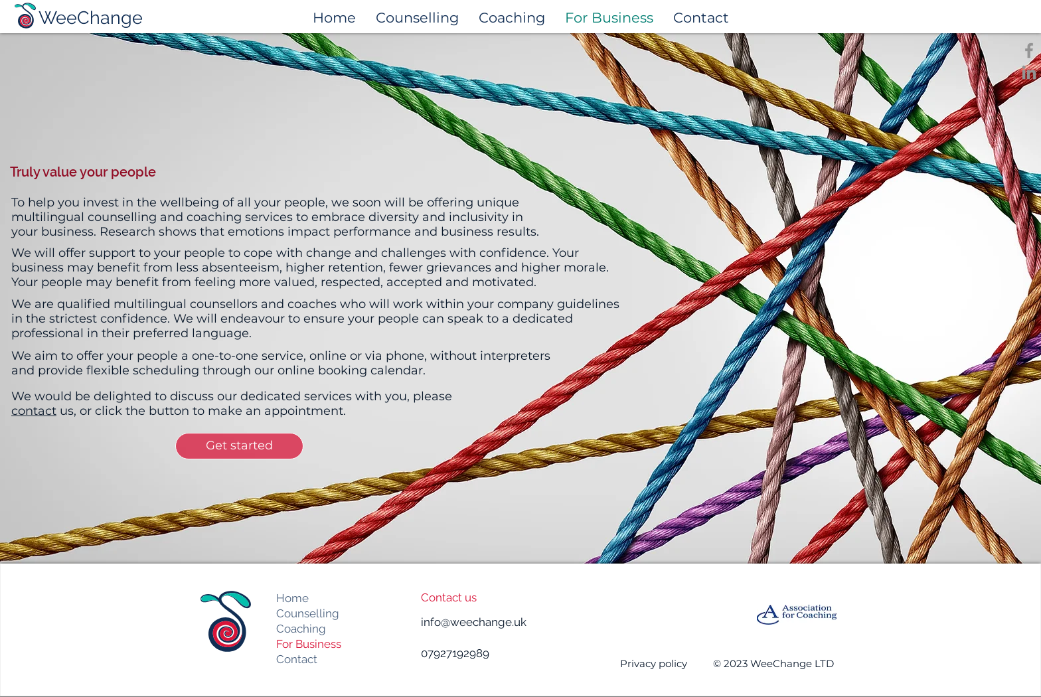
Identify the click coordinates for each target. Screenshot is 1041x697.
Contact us (449, 597)
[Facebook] (1029, 50)
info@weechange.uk (473, 622)
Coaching (301, 628)
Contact (296, 659)
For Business (308, 644)
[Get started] (239, 446)
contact (33, 411)
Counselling (307, 613)
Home (292, 598)
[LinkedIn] (1029, 72)
